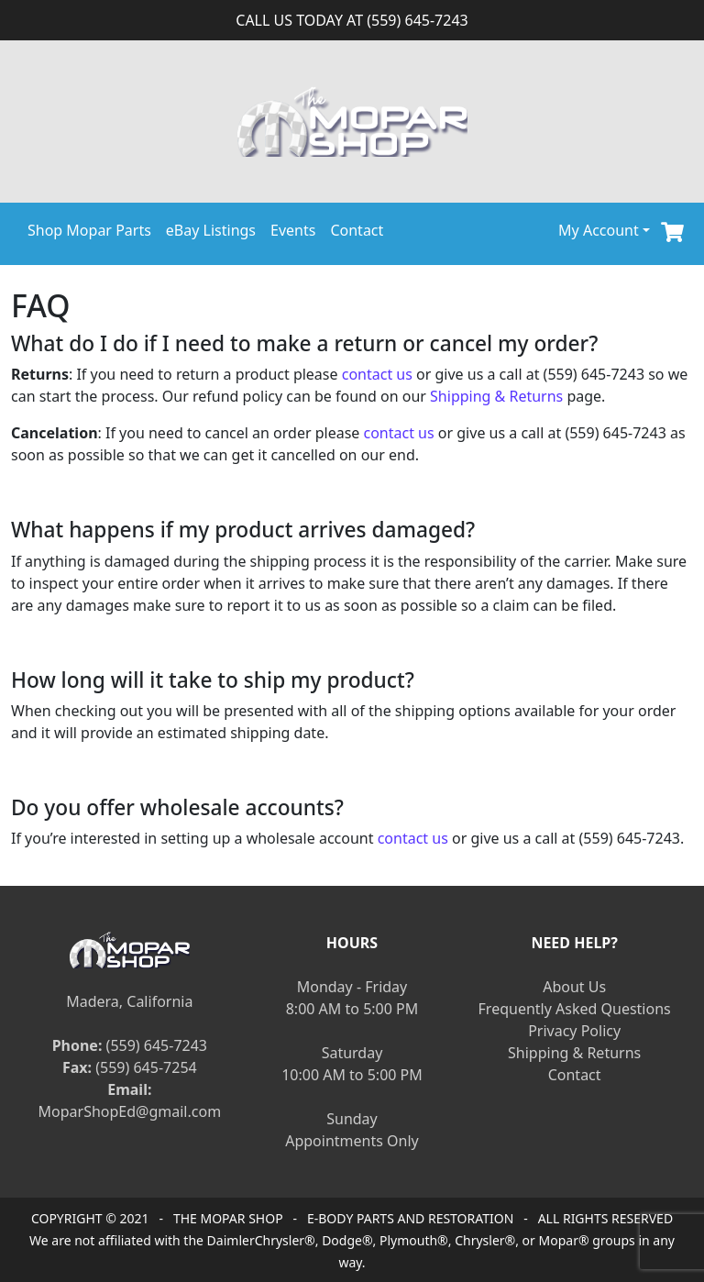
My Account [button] (598, 230)
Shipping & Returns (496, 396)
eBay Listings (211, 230)
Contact (356, 230)
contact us (377, 374)
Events (292, 230)
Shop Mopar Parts (89, 230)
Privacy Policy (574, 1031)
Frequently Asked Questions (574, 1009)
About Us (574, 987)
